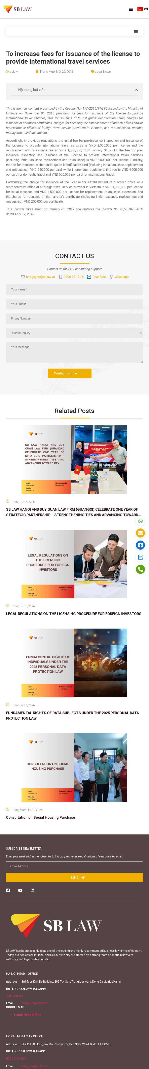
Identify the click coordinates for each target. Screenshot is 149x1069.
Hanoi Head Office (27, 1015)
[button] (130, 9)
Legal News (103, 71)
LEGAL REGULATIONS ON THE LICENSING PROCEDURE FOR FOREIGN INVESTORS (73, 614)
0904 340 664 (14, 996)
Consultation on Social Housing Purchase (40, 817)
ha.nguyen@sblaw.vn (35, 1003)
